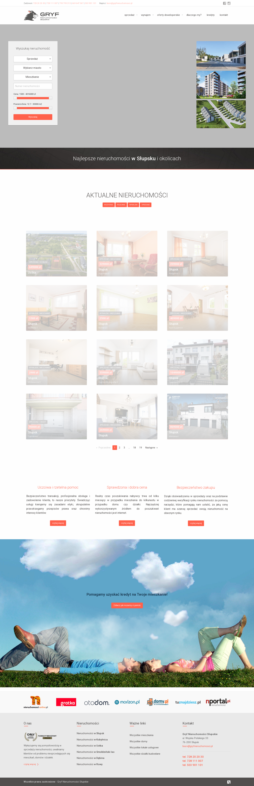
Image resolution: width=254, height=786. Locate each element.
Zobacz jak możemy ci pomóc (127, 605)
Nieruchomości (90, 733)
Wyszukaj (32, 117)
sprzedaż (129, 14)
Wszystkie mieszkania (141, 735)
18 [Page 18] (134, 447)
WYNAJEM (133, 205)
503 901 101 (90, 3)
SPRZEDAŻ (146, 205)
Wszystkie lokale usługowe (144, 747)
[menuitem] (130, 15)
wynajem (146, 14)
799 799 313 (65, 3)
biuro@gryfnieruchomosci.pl (119, 3)
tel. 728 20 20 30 (193, 756)
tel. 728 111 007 (192, 760)
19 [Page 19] (140, 447)
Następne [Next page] (150, 447)
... (129, 447)
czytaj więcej (58, 523)
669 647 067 (78, 3)
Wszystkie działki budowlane (145, 753)
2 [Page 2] (119, 447)
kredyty (211, 14)
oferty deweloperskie (168, 14)
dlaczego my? (194, 14)
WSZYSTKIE (108, 205)
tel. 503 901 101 (192, 765)
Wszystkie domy (138, 741)
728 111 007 (52, 3)
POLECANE (121, 205)
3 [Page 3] (124, 447)
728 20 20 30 (39, 3)
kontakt (224, 14)
